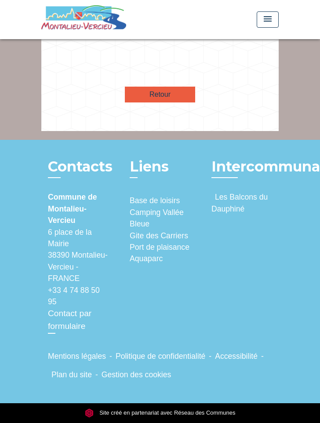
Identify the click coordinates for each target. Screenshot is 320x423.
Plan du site (71, 374)
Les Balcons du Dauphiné (239, 203)
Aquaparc (146, 258)
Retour (160, 94)
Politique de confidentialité (160, 356)
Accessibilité (236, 356)
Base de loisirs (155, 200)
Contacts (80, 166)
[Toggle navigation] (268, 19)
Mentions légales (77, 356)
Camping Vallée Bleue (157, 218)
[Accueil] (83, 19)
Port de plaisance (159, 247)
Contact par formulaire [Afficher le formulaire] (69, 320)
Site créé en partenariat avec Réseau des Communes (160, 412)
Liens (149, 166)
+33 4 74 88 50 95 (74, 296)
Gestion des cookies (136, 374)
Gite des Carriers (159, 235)
